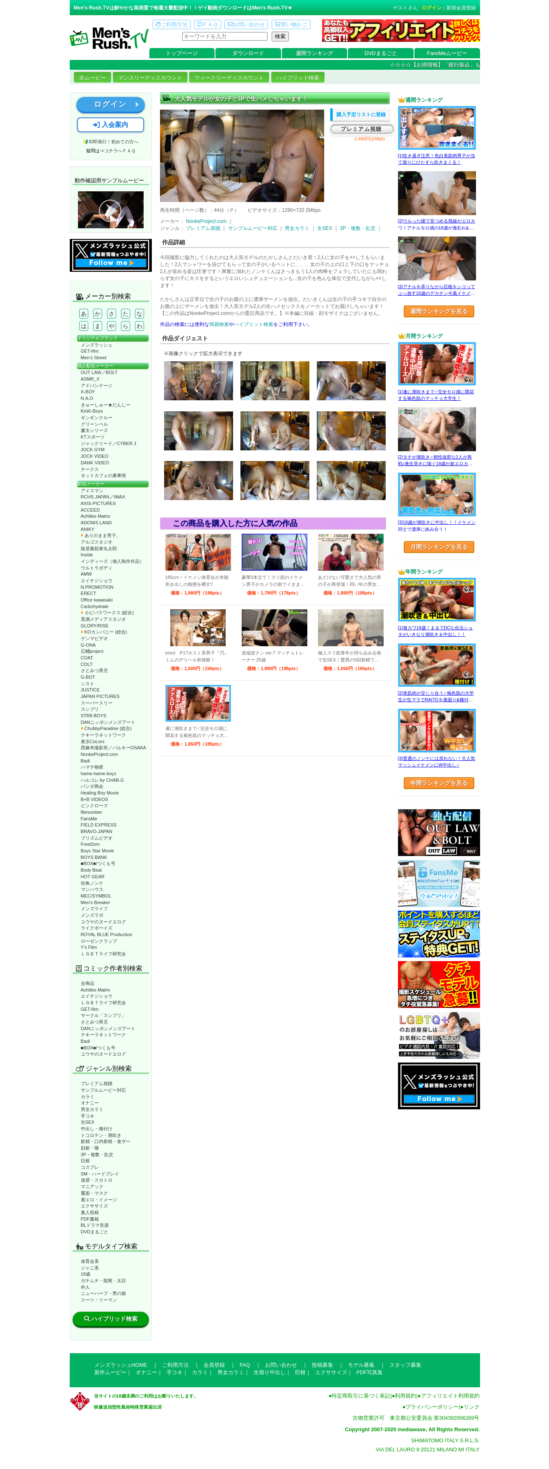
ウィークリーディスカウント (229, 78)
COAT (87, 657)
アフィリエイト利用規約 (450, 1396)
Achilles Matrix (95, 516)
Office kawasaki (97, 599)
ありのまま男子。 (101, 535)
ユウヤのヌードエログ (103, 921)
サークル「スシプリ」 (103, 1015)
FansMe (89, 818)
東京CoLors (93, 741)
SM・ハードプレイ (100, 1173)
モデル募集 (361, 1365)
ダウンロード (248, 53)
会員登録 (214, 1365)
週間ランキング (314, 53)
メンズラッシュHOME (120, 1365)
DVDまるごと (381, 53)
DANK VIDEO (95, 462)
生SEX (87, 1122)
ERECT (88, 593)
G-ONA (88, 645)
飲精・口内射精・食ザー (105, 1141)
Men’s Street (94, 357)
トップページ (182, 53)
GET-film (90, 351)
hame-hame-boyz (99, 773)
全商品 (87, 983)
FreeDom (90, 844)
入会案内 (110, 124)
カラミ (87, 1096)
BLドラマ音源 (95, 1225)
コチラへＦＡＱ (119, 150)
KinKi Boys (92, 411)
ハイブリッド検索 (298, 78)
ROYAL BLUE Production (107, 934)
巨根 (85, 1160)
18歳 (85, 1274)
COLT (87, 664)
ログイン (431, 8)
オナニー (90, 1102)
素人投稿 (90, 1212)
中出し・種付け (96, 1128)
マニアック (92, 1186)
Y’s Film (89, 947)
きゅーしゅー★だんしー (105, 404)
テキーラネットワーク (103, 734)
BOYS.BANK (94, 857)
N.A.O (87, 398)
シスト (87, 683)
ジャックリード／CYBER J (108, 443)
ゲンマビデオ (94, 638)
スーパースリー (96, 702)
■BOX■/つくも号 (98, 863)
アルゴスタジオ (96, 541)
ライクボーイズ (96, 927)
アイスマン (92, 490)
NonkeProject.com (99, 754)
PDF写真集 (370, 1372)
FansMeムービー (447, 53)
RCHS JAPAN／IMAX (103, 496)
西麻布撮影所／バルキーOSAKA (113, 747)
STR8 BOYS (94, 715)
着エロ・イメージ (99, 1199)
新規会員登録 (461, 8)
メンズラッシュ (96, 344)
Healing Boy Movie (100, 792)
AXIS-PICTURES (98, 503)
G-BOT (88, 677)
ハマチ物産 (92, 766)
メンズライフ (94, 908)
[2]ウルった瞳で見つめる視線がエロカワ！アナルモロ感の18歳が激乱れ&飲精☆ (436, 227)
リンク (472, 1407)
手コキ (87, 1115)
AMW (86, 574)
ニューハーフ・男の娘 (103, 1293)
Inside (87, 554)
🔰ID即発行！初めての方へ (110, 141)
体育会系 (90, 1261)
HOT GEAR (93, 876)
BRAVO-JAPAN (96, 831)
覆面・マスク (94, 1193)
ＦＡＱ (207, 24)
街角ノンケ (92, 883)
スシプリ (90, 709)
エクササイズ (94, 1205)
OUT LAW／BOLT (99, 372)
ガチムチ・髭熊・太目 (103, 1280)
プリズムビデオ (96, 837)
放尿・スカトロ (96, 1179)
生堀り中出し (270, 1372)
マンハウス (92, 889)
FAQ (245, 1365)
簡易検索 (219, 324)
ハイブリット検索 (253, 324)
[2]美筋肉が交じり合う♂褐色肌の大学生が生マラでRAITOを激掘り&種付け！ (436, 700)
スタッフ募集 (405, 1365)
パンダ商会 (92, 786)
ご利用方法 (172, 24)
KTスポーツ (93, 436)
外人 (85, 1287)
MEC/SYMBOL (96, 895)
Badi (85, 760)
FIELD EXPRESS (99, 824)
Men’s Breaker (95, 902)
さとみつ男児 (94, 670)
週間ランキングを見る (439, 311)
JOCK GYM (93, 449)
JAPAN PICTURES (100, 696)
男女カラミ (92, 1109)
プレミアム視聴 (96, 1083)
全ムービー (92, 78)
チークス (90, 469)
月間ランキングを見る (439, 547)
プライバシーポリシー (432, 1407)
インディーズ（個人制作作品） (112, 561)
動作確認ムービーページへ (111, 209)
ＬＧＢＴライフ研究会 (103, 953)
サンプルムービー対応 (103, 1090)
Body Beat (91, 870)
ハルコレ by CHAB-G (102, 780)
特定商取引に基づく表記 (361, 1396)
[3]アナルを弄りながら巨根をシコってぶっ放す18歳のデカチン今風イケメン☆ (436, 293)
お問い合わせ (246, 24)
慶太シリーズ (94, 430)
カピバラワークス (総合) (107, 612)
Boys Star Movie (97, 850)
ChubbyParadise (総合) (106, 728)
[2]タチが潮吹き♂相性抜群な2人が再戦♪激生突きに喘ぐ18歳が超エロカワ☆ (435, 463)
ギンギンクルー (96, 417)
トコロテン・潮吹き (101, 1135)
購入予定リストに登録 (361, 114)
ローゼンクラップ (99, 941)
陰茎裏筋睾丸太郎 (99, 548)
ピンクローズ (94, 805)
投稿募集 (322, 1365)
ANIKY (88, 529)
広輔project (92, 651)
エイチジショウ (96, 580)
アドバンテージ (96, 385)
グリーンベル (94, 424)
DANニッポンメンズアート (108, 722)
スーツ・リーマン (99, 1299)
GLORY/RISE (95, 625)
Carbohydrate (95, 606)
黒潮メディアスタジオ (103, 619)
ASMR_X (90, 378)
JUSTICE (90, 689)
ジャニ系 (90, 1267)
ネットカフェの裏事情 (103, 475)
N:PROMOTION (97, 587)
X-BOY (88, 391)
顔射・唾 (90, 1147)
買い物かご (290, 24)
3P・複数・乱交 (97, 1154)
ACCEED (90, 509)
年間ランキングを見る (439, 783)
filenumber (91, 812)
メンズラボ (92, 915)
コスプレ (90, 1167)
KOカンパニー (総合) (104, 631)
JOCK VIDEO (95, 456)
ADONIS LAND (96, 522)
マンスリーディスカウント (150, 78)
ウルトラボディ (96, 567)
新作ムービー (110, 1372)
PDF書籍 (90, 1219)
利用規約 (405, 1396)
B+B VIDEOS (94, 799)
